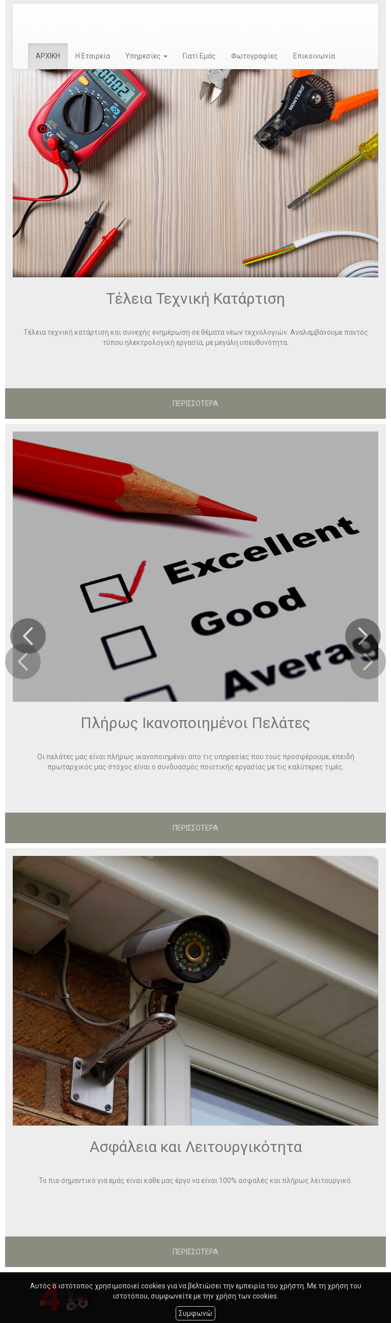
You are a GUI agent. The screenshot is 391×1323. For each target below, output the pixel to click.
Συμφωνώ (195, 1313)
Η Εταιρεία (92, 56)
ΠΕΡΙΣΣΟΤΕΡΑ (195, 403)
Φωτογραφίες (254, 56)
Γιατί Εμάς (199, 56)
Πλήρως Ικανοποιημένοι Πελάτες (195, 722)
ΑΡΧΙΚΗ (48, 56)
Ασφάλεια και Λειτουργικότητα (196, 1146)
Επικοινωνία (314, 56)
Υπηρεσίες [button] (146, 56)
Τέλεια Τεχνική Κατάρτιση (195, 298)
